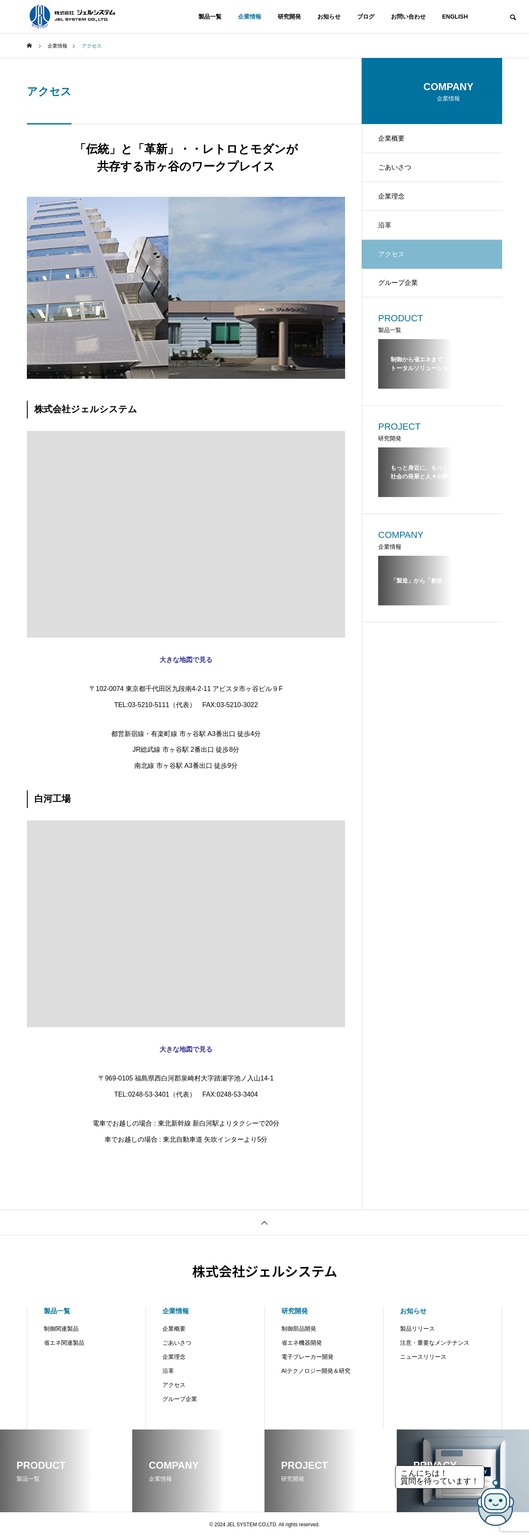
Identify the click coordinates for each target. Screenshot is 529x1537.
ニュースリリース (423, 1356)
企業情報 (249, 16)
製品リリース (417, 1328)
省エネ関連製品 (64, 1342)
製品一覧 (210, 16)
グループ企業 (398, 282)
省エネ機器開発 (301, 1342)
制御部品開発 (298, 1328)
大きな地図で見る (186, 659)
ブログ (365, 16)
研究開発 (289, 16)
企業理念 (391, 196)
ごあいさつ (394, 167)
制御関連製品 (61, 1328)
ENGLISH (455, 16)
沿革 (384, 225)
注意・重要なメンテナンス (434, 1342)
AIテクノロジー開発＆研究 (315, 1370)
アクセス (174, 1385)
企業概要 (391, 138)
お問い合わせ (408, 16)
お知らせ (329, 16)
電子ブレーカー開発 (307, 1356)
